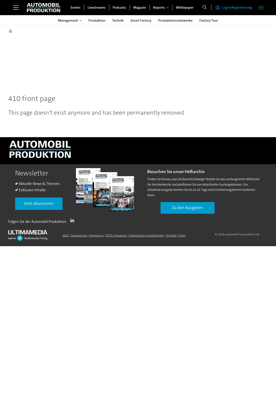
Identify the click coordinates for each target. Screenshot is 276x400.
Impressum (96, 235)
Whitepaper (185, 7)
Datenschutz (79, 235)
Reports (159, 7)
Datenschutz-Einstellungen (146, 235)
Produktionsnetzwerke (175, 20)
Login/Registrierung (237, 7)
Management (68, 20)
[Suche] (204, 7)
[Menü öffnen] (16, 7)
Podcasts (119, 7)
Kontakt (171, 235)
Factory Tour (208, 20)
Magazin (139, 7)
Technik (118, 20)
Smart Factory (140, 20)
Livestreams (97, 7)
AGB (65, 235)
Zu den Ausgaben (187, 207)
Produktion (96, 20)
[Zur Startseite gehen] (43, 7)
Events (75, 7)
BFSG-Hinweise (116, 235)
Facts (182, 235)
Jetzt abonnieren (39, 203)
